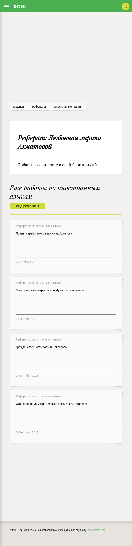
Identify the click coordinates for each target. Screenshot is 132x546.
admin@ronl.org (96, 530)
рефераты (39, 106)
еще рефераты (27, 206)
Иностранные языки (67, 106)
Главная (18, 106)
